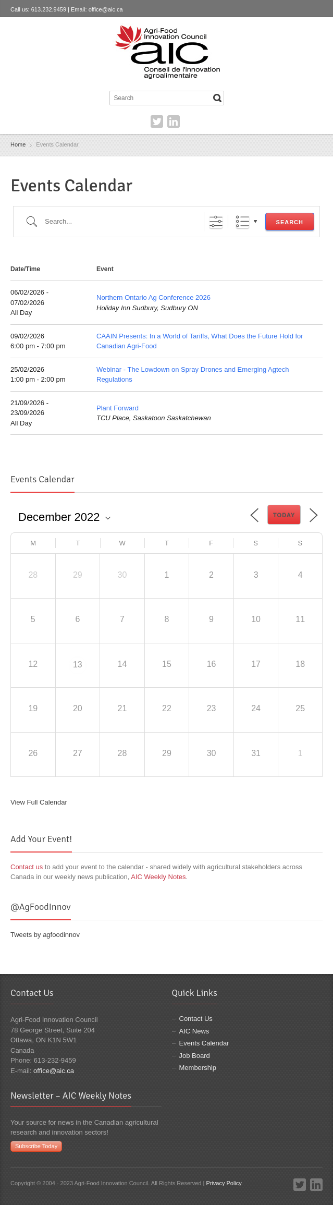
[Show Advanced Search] (216, 221)
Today (284, 515)
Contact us (26, 867)
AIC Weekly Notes (158, 877)
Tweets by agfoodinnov (45, 935)
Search (289, 222)
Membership (198, 1068)
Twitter (157, 121)
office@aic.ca (106, 9)
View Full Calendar (38, 802)
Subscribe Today (36, 1146)
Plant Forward (117, 408)
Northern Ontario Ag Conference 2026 (153, 297)
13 (77, 664)
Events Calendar (204, 1043)
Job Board (194, 1056)
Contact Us (196, 1019)
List (242, 221)
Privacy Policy (223, 1183)
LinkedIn (173, 121)
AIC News (194, 1031)
